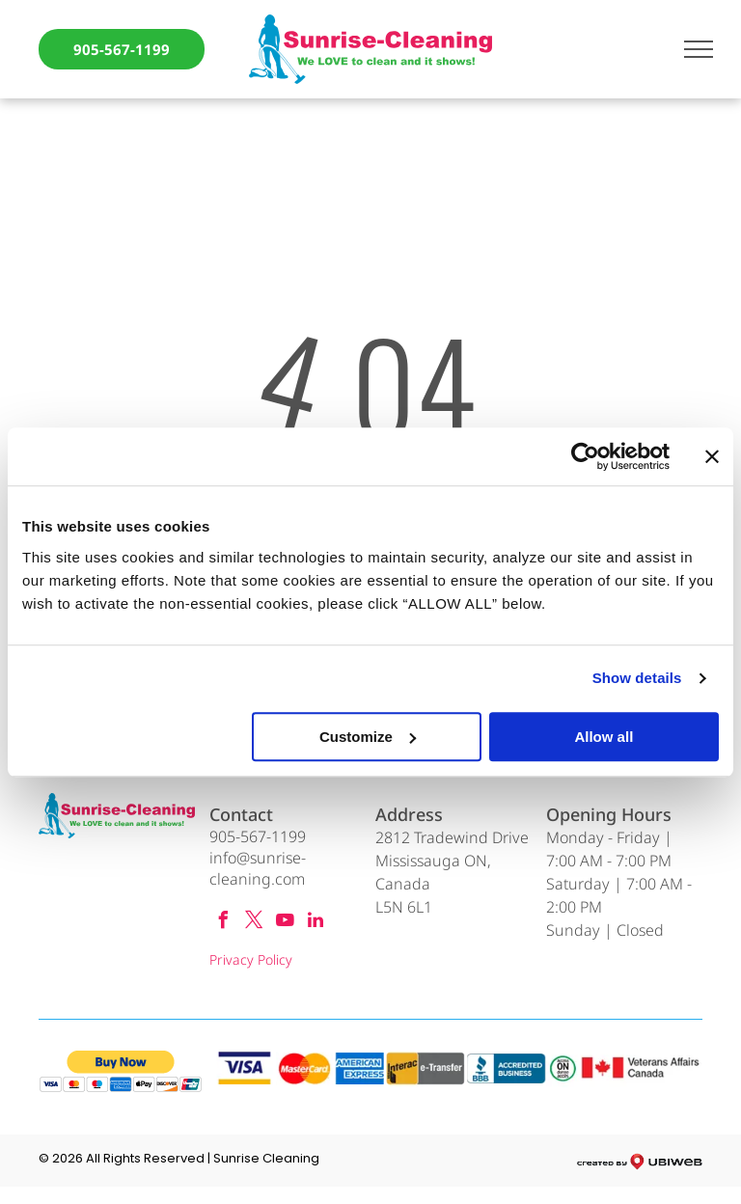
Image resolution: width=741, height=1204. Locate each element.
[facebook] (222, 923)
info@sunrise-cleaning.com (257, 868)
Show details (637, 678)
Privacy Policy (250, 959)
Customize (367, 736)
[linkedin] (315, 923)
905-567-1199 (257, 836)
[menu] (698, 49)
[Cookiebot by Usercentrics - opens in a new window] (585, 456)
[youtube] (284, 923)
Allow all (603, 736)
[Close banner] (712, 456)
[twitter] (253, 923)
